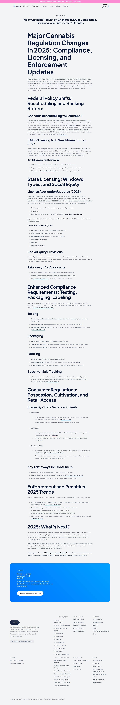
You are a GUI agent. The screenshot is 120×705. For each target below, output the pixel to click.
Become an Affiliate (16, 660)
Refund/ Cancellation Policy (99, 676)
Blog (51, 6)
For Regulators (58, 651)
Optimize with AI (78, 619)
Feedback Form (97, 622)
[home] (16, 6)
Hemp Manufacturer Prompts (60, 662)
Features (44, 6)
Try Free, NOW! (97, 619)
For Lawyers (58, 639)
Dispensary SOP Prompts (62, 682)
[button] (26, 6)
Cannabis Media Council (80, 660)
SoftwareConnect (52, 381)
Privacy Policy (97, 666)
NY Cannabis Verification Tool (74, 475)
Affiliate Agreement (98, 680)
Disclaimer (95, 663)
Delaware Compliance (80, 625)
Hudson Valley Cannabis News (73, 214)
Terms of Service (97, 660)
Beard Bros (76, 666)
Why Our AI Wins (78, 628)
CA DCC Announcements (52, 505)
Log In (105, 6)
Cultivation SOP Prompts (62, 677)
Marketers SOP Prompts (61, 680)
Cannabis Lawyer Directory (101, 631)
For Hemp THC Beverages (62, 625)
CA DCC (60, 201)
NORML (42, 153)
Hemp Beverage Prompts (62, 671)
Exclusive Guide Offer (17, 663)
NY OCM (50, 308)
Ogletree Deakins (37, 518)
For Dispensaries (59, 642)
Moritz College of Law (71, 125)
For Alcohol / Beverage (61, 654)
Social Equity (77, 669)
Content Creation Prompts (62, 674)
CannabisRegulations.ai (47, 171)
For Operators (58, 636)
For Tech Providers (60, 645)
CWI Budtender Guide (38, 330)
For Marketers (58, 633)
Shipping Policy (97, 682)
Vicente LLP (63, 134)
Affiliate (58, 6)
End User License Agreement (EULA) (98, 670)
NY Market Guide (78, 622)
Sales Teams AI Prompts (61, 685)
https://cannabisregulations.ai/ (56, 553)
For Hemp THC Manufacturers (58, 621)
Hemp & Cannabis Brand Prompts (61, 667)
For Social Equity (59, 648)
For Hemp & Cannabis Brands (60, 630)
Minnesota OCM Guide (40, 308)
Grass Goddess (78, 663)
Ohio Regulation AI (79, 631)
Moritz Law (54, 435)
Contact (65, 6)
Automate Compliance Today (30, 593)
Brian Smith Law (66, 419)
